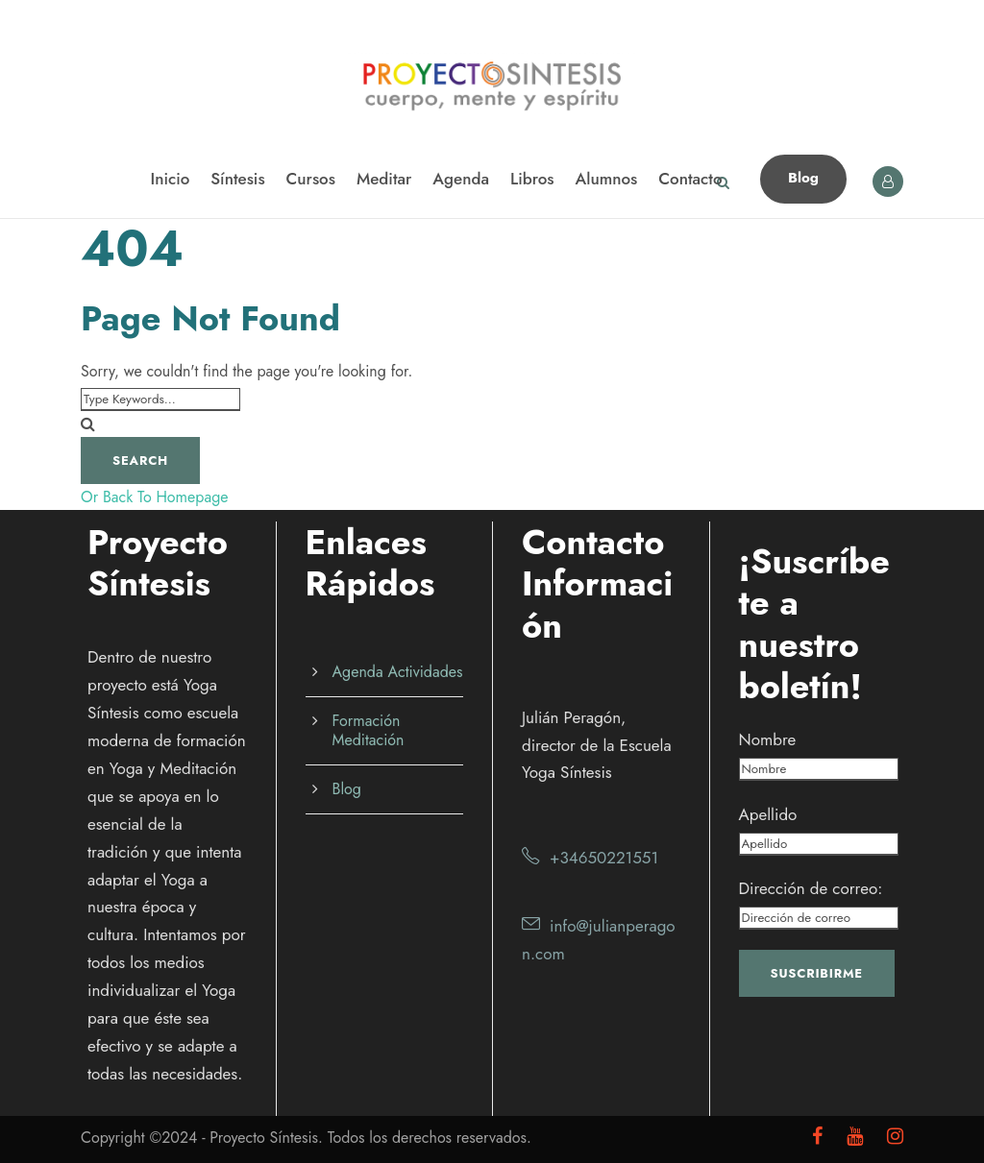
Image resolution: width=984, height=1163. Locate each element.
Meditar (384, 178)
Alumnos (607, 178)
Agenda (460, 178)
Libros (532, 178)
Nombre (768, 739)
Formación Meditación (368, 730)
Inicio (169, 178)
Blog (803, 177)
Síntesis (237, 178)
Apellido (768, 814)
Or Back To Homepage (155, 497)
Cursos (310, 178)
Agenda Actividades (397, 672)
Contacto (690, 178)
